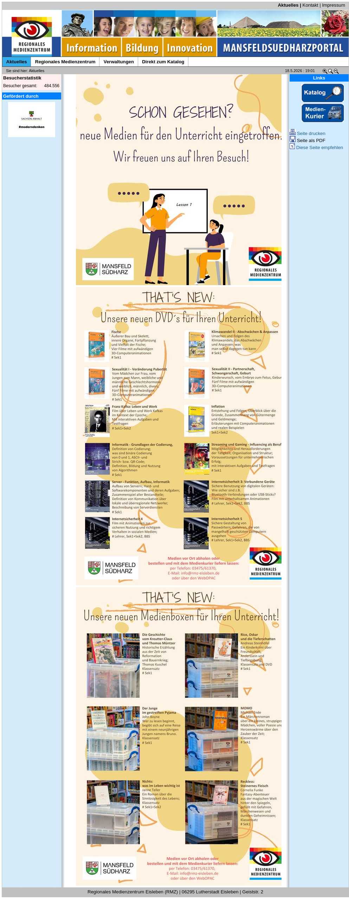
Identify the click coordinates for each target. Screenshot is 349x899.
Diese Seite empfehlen (316, 147)
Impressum (333, 5)
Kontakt (310, 5)
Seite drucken (307, 133)
